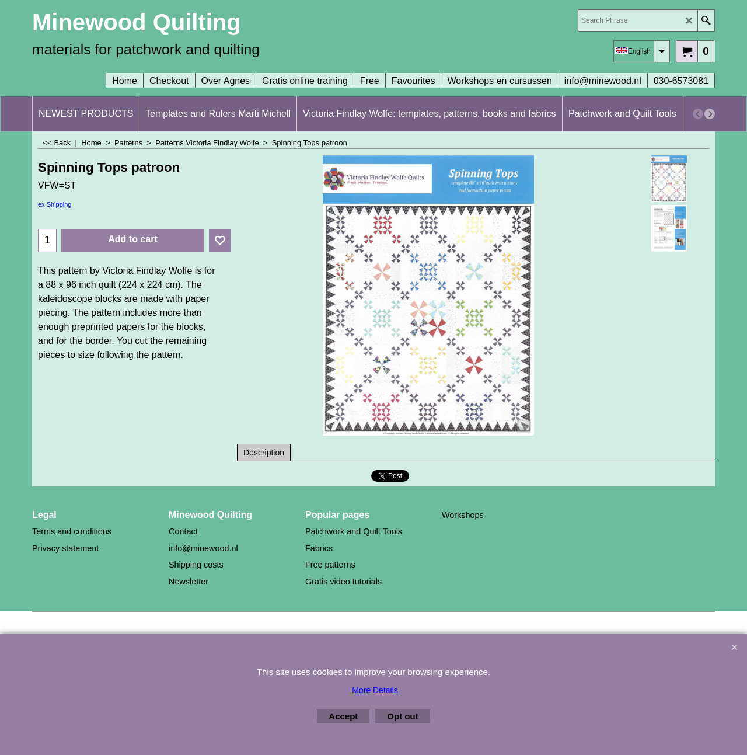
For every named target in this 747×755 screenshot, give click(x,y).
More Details (375, 690)
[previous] (698, 114)
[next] (709, 114)
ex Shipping (55, 204)
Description (263, 452)
